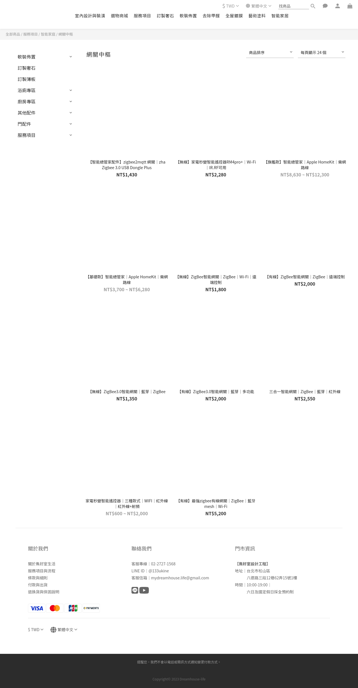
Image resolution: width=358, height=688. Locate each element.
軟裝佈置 (188, 15)
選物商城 (119, 15)
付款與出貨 (38, 584)
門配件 (24, 123)
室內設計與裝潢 (90, 15)
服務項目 (142, 15)
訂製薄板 (27, 79)
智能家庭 (48, 34)
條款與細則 (38, 577)
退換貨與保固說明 (43, 591)
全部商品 (13, 34)
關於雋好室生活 (41, 563)
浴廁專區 (27, 90)
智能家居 (280, 15)
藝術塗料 (257, 15)
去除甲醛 (211, 15)
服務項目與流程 (41, 570)
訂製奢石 (165, 15)
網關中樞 (65, 34)
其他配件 (27, 112)
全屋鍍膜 (234, 15)
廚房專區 (27, 101)
